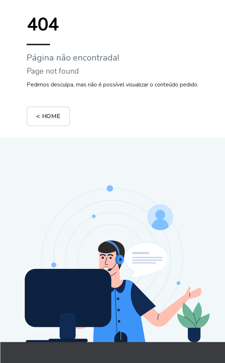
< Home (48, 116)
